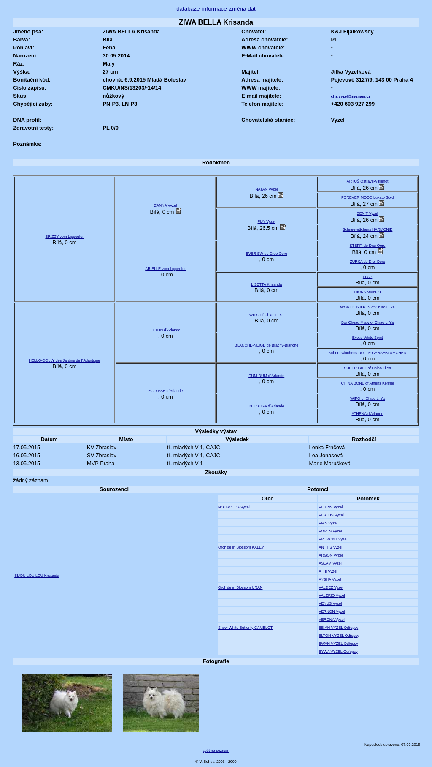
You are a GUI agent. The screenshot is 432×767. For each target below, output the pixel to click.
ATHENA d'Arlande (367, 414)
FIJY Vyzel (266, 221)
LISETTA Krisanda (266, 284)
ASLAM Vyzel (330, 563)
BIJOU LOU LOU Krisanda (36, 575)
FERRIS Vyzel (331, 507)
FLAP (367, 277)
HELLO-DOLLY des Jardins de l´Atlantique (64, 360)
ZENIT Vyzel (367, 213)
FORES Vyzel (330, 531)
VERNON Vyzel (332, 611)
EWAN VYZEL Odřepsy (338, 643)
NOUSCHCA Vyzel (234, 507)
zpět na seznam (215, 750)
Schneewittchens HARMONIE (367, 229)
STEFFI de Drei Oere (368, 245)
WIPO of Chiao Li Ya (266, 315)
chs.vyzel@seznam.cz (350, 96)
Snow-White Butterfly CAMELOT (245, 627)
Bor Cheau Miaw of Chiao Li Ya (367, 322)
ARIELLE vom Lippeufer (165, 269)
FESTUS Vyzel (331, 515)
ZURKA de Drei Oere (367, 261)
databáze (188, 8)
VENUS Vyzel (330, 603)
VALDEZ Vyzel (331, 587)
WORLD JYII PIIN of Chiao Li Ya (367, 307)
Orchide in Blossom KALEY (241, 547)
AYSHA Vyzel (330, 579)
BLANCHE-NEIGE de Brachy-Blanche (266, 345)
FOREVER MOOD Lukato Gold (367, 197)
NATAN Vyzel (266, 189)
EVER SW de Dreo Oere (266, 253)
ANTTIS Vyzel (330, 547)
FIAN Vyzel (328, 523)
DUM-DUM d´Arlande (266, 376)
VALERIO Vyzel (332, 595)
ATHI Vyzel (328, 571)
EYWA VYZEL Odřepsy (338, 652)
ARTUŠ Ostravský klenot (368, 181)
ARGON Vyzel (331, 555)
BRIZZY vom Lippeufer (64, 237)
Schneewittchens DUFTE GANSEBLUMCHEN (367, 353)
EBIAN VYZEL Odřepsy (338, 627)
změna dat (242, 8)
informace (214, 8)
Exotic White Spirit (367, 338)
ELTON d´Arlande (165, 330)
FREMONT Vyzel (333, 539)
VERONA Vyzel (331, 619)
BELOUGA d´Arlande (266, 406)
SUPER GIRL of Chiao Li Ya (367, 368)
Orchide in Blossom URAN (240, 587)
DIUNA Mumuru (367, 292)
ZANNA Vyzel (165, 205)
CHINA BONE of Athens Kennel (367, 383)
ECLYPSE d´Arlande (165, 391)
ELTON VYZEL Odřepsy (339, 635)
